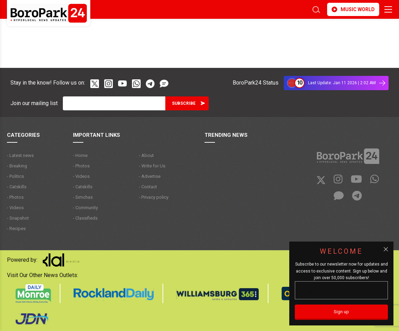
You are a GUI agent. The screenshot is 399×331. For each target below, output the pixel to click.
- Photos (15, 197)
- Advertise (149, 176)
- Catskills (16, 186)
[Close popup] (385, 249)
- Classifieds (85, 218)
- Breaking (17, 165)
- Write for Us (152, 165)
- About (146, 155)
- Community (85, 207)
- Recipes (16, 228)
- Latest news (20, 155)
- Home (80, 155)
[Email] (114, 103)
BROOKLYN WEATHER (68, 32)
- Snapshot (18, 218)
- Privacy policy (153, 197)
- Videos (15, 207)
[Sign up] (341, 312)
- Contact (148, 186)
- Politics (15, 176)
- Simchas (83, 197)
